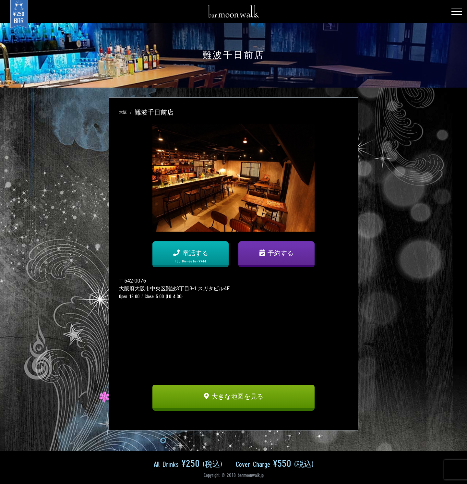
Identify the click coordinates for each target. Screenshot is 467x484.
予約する (276, 253)
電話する (190, 256)
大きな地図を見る (233, 396)
